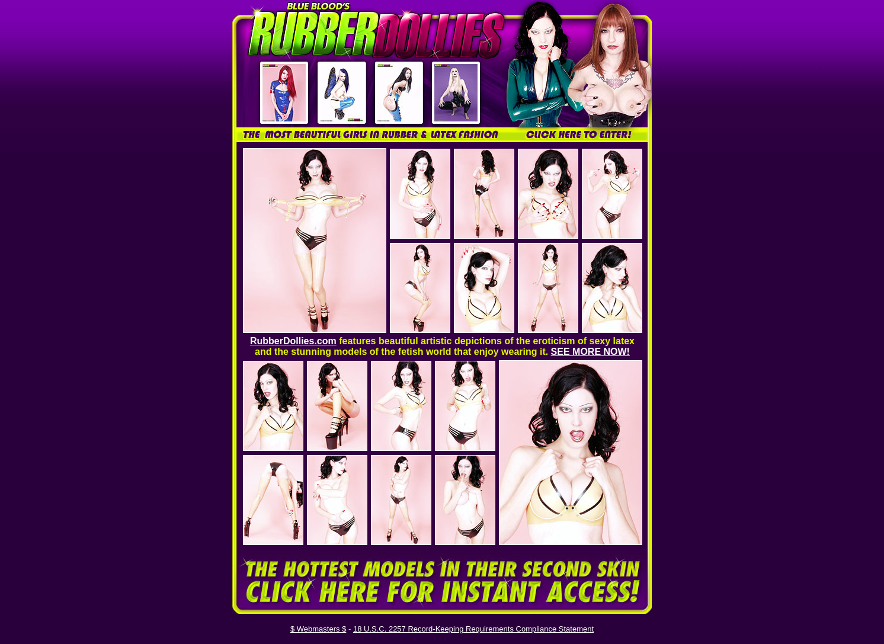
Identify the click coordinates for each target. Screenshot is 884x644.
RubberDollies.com (293, 341)
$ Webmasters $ (318, 628)
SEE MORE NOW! (590, 352)
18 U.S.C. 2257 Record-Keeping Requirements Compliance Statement (473, 628)
